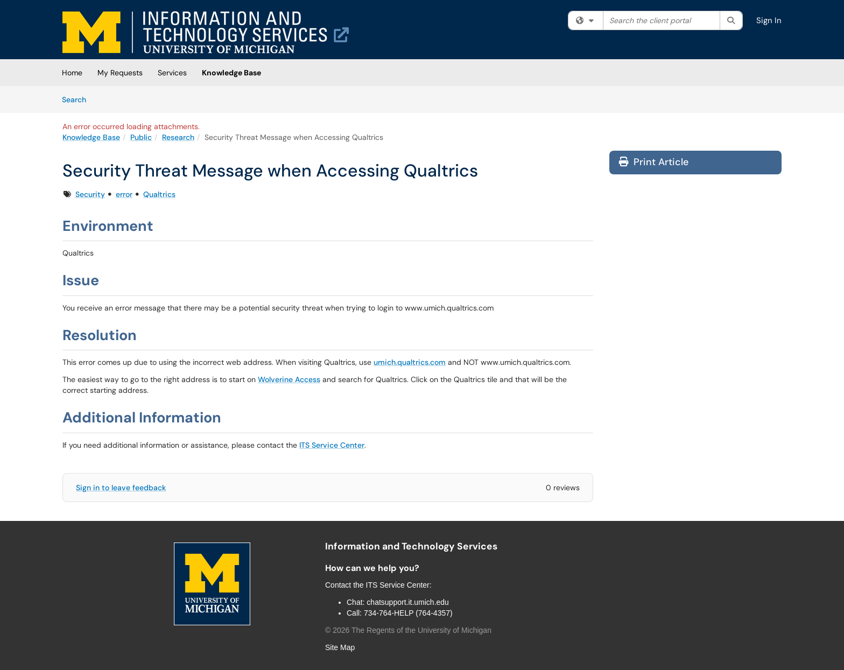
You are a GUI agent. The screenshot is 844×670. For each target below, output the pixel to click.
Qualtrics (159, 194)
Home (72, 72)
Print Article (653, 162)
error (124, 194)
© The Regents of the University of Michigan (408, 630)
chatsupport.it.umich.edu (408, 602)
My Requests (120, 72)
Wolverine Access (289, 379)
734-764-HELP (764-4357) (408, 613)
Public (141, 137)
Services (172, 72)
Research (178, 137)
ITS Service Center (331, 445)
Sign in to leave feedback (121, 487)
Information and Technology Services (411, 546)
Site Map (340, 647)
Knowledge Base (231, 72)
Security (90, 194)
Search (78, 99)
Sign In (769, 20)
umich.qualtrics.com (410, 362)
